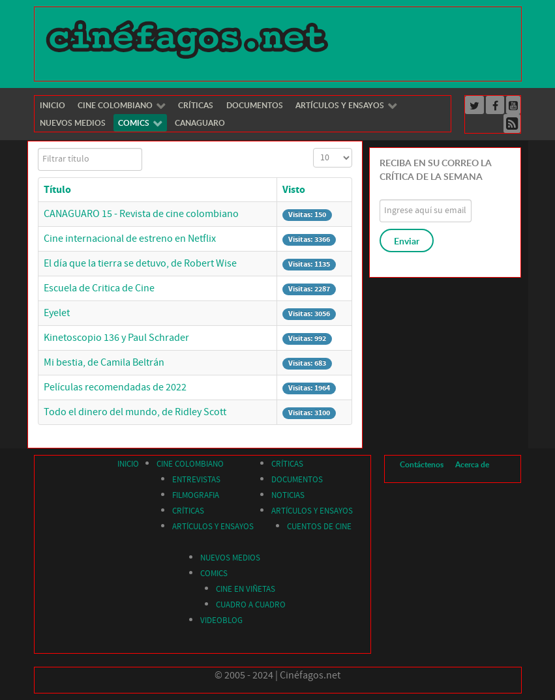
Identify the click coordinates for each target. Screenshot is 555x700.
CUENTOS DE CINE (319, 526)
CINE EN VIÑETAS (245, 589)
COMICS (214, 573)
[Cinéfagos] (189, 38)
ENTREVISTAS (196, 479)
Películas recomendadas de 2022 (115, 387)
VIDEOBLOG (221, 620)
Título (57, 189)
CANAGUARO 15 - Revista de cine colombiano (141, 213)
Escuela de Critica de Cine (99, 288)
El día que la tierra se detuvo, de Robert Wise (140, 263)
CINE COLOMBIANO (190, 464)
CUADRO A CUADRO (251, 605)
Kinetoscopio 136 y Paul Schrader (116, 337)
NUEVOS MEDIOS (230, 558)
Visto (293, 189)
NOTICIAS (288, 495)
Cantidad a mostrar (313, 148)
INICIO (128, 464)
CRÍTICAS (188, 511)
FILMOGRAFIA (195, 495)
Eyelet (57, 312)
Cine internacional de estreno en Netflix (130, 238)
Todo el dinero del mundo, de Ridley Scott (135, 411)
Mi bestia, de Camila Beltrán (104, 362)
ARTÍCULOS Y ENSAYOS (213, 526)
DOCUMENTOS (297, 479)
